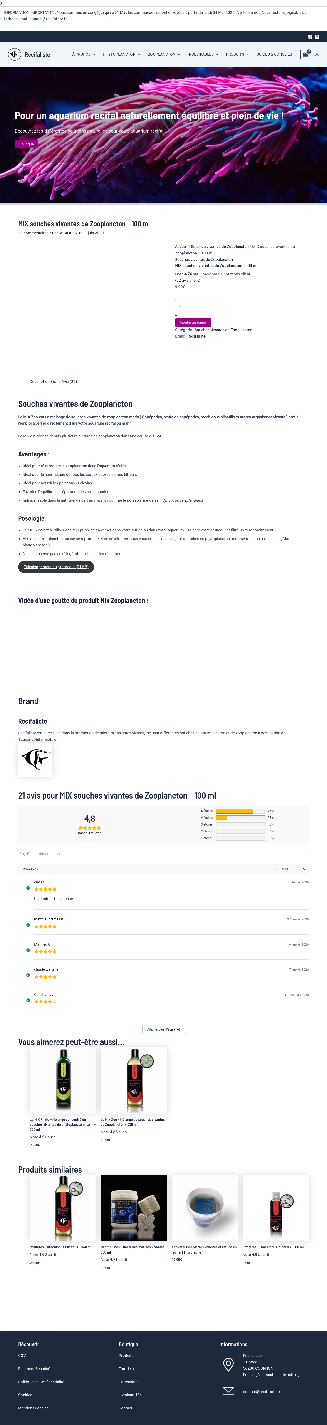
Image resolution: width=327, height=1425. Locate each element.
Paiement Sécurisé (34, 1368)
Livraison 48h (130, 1395)
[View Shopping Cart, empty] (305, 54)
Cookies (25, 1395)
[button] (93, 54)
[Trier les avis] (288, 869)
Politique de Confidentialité (41, 1382)
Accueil (181, 246)
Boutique (26, 144)
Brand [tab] (55, 381)
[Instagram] (317, 37)
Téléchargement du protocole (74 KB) (56, 567)
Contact (125, 1408)
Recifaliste (37, 54)
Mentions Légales (33, 1408)
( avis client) (187, 280)
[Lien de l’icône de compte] (317, 54)
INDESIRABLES (203, 54)
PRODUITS (237, 54)
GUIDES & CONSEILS (274, 54)
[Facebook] (310, 37)
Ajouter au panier (193, 322)
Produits (126, 1355)
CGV (22, 1355)
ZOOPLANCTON (164, 54)
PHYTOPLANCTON (121, 54)
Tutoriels (126, 1368)
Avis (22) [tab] (69, 381)
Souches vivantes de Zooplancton (220, 246)
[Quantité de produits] (242, 307)
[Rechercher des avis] (163, 853)
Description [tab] (40, 381)
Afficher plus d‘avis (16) (163, 1029)
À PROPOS (83, 54)
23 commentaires (33, 233)
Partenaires (129, 1382)
